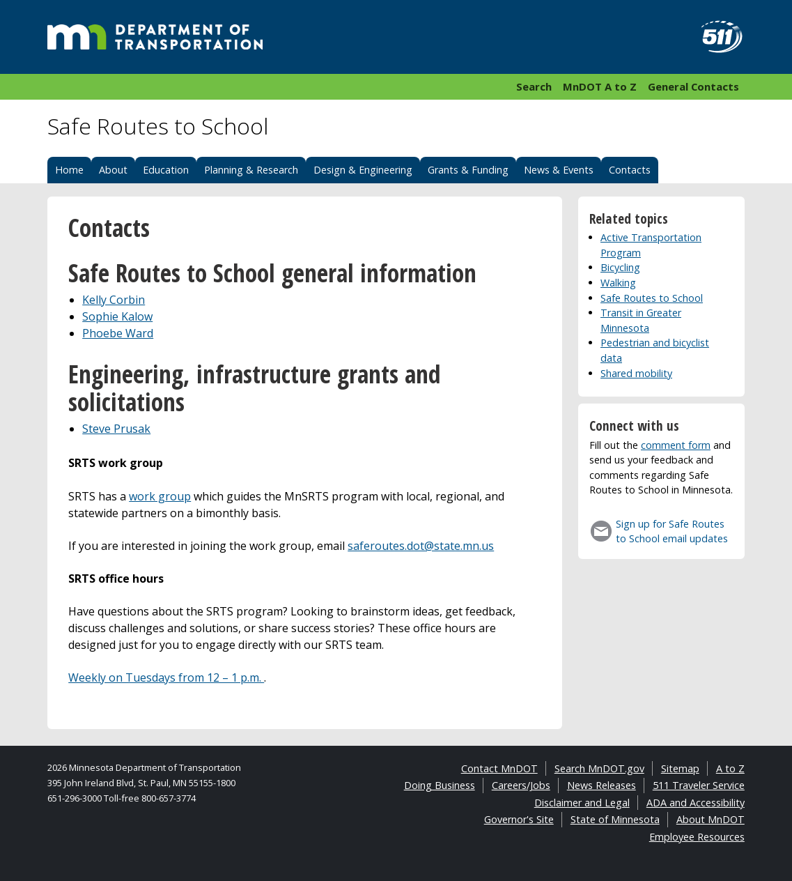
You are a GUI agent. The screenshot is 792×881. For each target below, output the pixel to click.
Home (69, 169)
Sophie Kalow (117, 316)
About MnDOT (710, 819)
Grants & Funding (468, 169)
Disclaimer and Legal (582, 802)
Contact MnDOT (499, 768)
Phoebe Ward (117, 333)
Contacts (630, 169)
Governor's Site (519, 819)
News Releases (601, 785)
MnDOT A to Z (600, 86)
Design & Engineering (362, 169)
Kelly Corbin (113, 299)
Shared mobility (636, 373)
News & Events (558, 169)
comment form (676, 445)
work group (160, 496)
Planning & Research (251, 169)
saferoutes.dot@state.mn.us (421, 545)
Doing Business (439, 785)
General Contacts (693, 86)
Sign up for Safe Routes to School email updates (672, 531)
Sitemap (680, 768)
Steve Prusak (116, 428)
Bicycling (620, 267)
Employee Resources (697, 836)
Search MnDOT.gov (599, 768)
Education (166, 169)
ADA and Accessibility (695, 802)
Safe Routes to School (651, 298)
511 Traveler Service (699, 785)
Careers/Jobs (521, 785)
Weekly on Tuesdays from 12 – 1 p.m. (166, 677)
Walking (618, 282)
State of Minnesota (615, 819)
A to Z (730, 768)
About (113, 169)
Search (534, 86)
